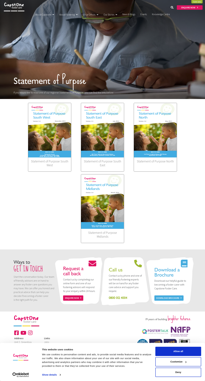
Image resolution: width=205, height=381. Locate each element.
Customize (178, 361)
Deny (178, 372)
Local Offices (90, 14)
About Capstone (44, 14)
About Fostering (68, 14)
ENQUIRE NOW (189, 7)
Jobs (46, 342)
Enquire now (73, 298)
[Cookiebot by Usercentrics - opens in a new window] (21, 374)
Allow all (178, 351)
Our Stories (110, 14)
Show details (49, 374)
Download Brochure (169, 298)
